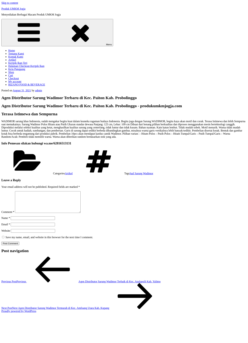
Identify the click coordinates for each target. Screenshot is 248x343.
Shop (11, 72)
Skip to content (9, 2)
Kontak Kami (15, 56)
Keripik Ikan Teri (17, 62)
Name (5, 222)
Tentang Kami (16, 53)
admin (38, 90)
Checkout (13, 78)
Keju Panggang (16, 69)
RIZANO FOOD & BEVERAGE (26, 84)
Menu (57, 32)
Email (5, 228)
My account (14, 81)
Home (11, 50)
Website (5, 234)
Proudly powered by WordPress (18, 315)
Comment (7, 216)
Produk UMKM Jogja (13, 8)
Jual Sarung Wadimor (141, 173)
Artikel (12, 59)
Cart (10, 75)
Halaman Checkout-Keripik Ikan (26, 66)
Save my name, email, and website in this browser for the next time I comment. (49, 241)
